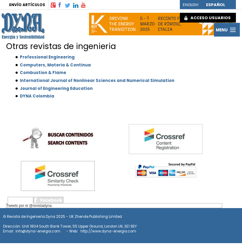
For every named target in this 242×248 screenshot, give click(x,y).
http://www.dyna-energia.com (108, 231)
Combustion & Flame (43, 73)
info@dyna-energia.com (38, 231)
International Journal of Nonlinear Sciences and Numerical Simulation (97, 80)
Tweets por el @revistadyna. (29, 206)
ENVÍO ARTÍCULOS (27, 4)
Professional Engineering (47, 57)
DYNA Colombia (37, 96)
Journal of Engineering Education (56, 88)
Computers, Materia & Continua (55, 65)
